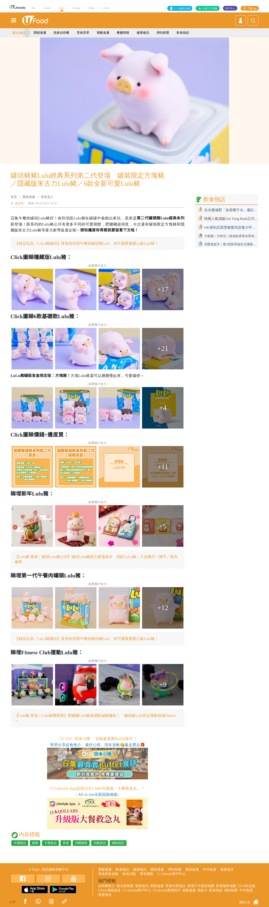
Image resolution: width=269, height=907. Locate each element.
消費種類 (81, 843)
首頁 (14, 197)
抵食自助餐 (61, 32)
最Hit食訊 (19, 33)
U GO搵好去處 (182, 8)
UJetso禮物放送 (109, 890)
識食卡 (202, 890)
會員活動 (129, 874)
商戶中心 (230, 8)
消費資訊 (99, 843)
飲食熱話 (183, 32)
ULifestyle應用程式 (167, 890)
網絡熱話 (118, 843)
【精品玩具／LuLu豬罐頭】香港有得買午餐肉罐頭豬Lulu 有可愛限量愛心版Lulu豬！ (86, 243)
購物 (35, 843)
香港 (66, 843)
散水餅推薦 (125, 886)
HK (34, 7)
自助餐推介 (106, 886)
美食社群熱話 (175, 886)
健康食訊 (143, 32)
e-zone (105, 7)
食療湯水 (227, 869)
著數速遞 (103, 32)
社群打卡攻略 (210, 8)
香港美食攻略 (108, 874)
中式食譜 (209, 869)
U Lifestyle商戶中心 (171, 874)
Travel (47, 7)
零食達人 (47, 197)
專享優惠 (146, 874)
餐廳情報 (123, 32)
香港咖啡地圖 (226, 886)
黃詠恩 (19, 203)
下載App (252, 8)
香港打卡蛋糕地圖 (200, 886)
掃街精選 (163, 32)
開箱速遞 (40, 32)
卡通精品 (19, 843)
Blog (91, 7)
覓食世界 (83, 32)
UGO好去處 (246, 886)
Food (62, 7)
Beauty (76, 7)
